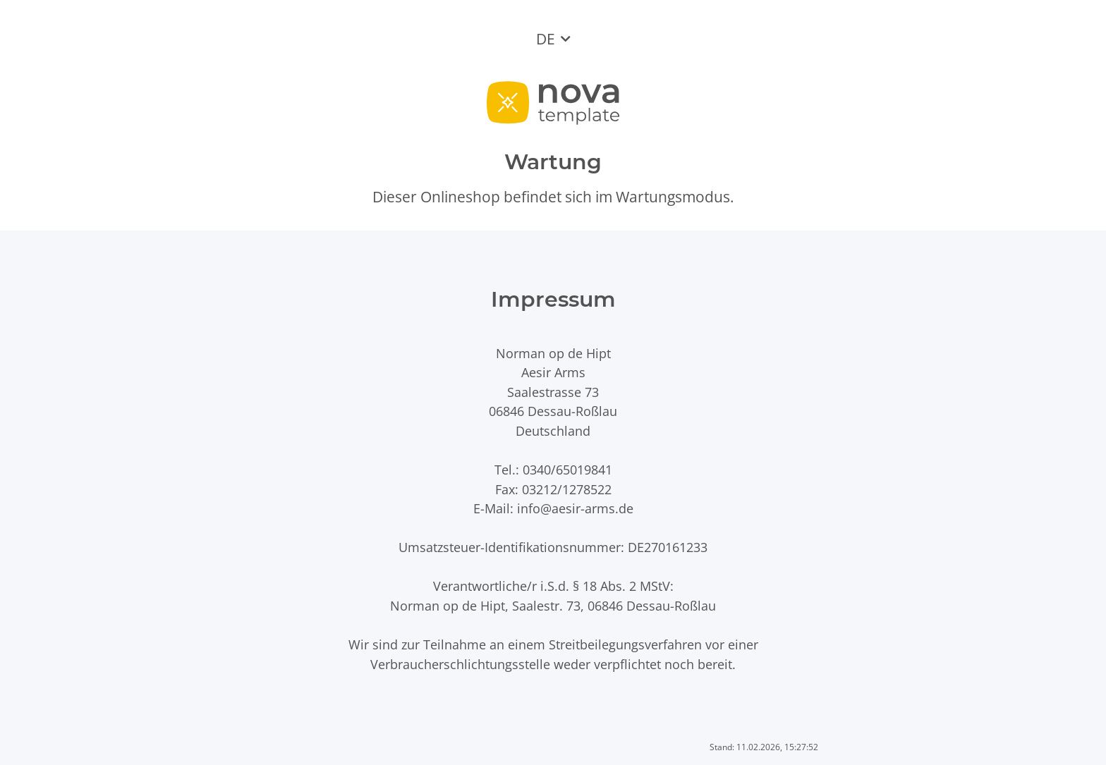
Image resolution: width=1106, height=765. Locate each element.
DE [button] (545, 39)
